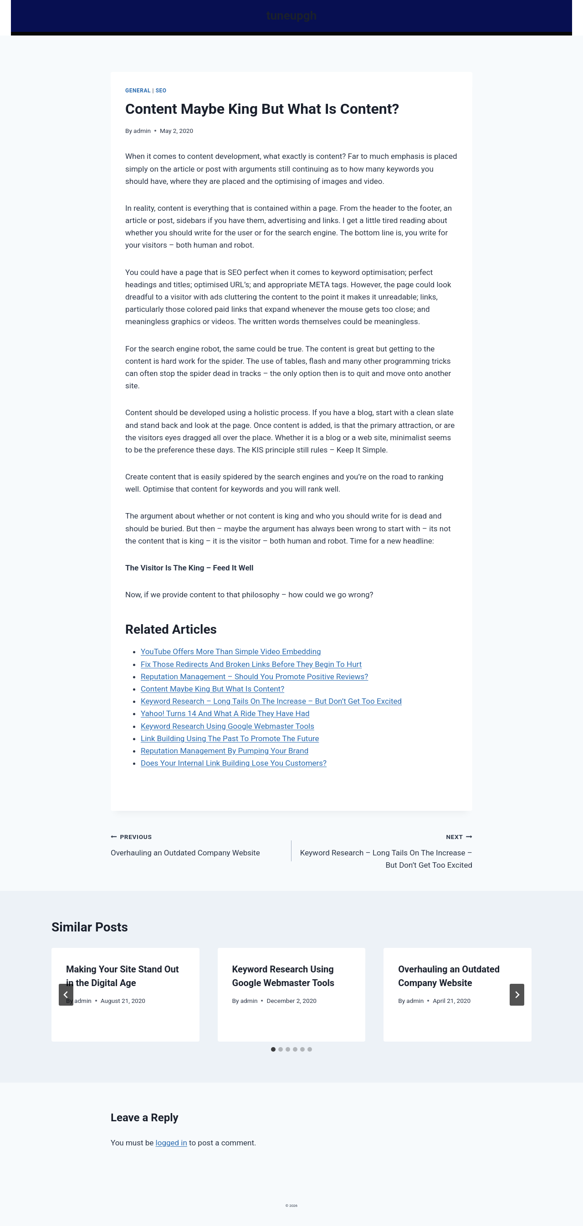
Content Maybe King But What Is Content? (212, 688)
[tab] (273, 1049)
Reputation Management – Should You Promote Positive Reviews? (254, 676)
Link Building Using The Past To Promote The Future (230, 738)
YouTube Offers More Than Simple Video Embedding (231, 651)
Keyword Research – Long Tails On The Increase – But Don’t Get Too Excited (271, 701)
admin (142, 130)
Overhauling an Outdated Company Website (197, 843)
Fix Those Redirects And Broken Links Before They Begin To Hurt (251, 664)
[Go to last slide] (66, 995)
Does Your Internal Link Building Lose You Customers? (234, 763)
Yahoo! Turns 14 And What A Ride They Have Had (225, 713)
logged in (171, 1142)
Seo (161, 90)
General (138, 90)
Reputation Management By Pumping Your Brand (224, 750)
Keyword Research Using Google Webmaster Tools (227, 726)
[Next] (517, 995)
